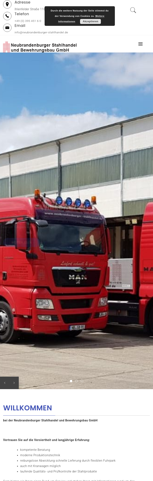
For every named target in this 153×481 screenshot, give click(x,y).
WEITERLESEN (21, 243)
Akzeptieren (90, 21)
